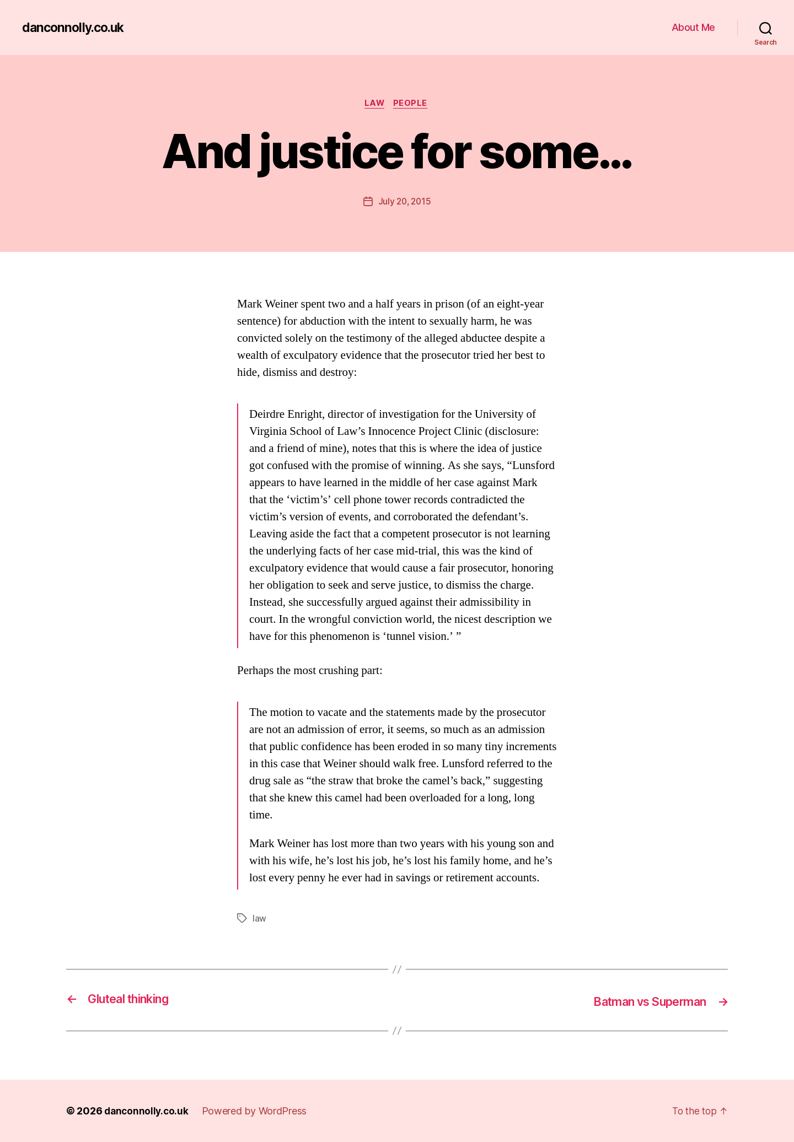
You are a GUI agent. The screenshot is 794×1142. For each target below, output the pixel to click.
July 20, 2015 (404, 202)
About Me (693, 27)
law (259, 919)
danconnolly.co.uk (75, 27)
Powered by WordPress (257, 1111)
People (413, 104)
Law (374, 104)
